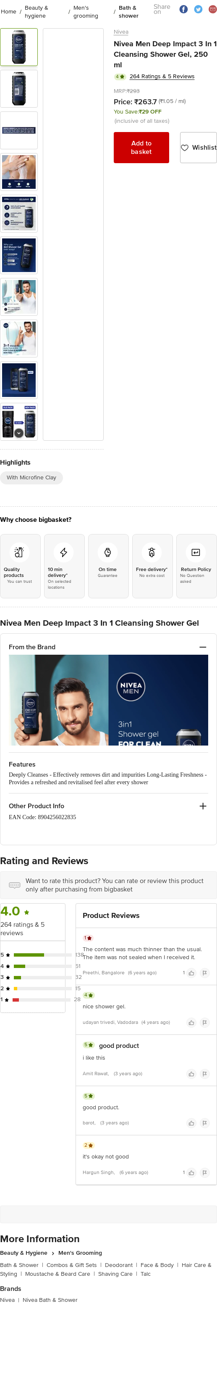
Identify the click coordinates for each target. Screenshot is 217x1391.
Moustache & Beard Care (60, 1273)
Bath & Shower (21, 1265)
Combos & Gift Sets (74, 1265)
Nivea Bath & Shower (50, 1300)
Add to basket (141, 147)
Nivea (121, 31)
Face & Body (159, 1265)
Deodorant (121, 1265)
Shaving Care (117, 1273)
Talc (146, 1273)
